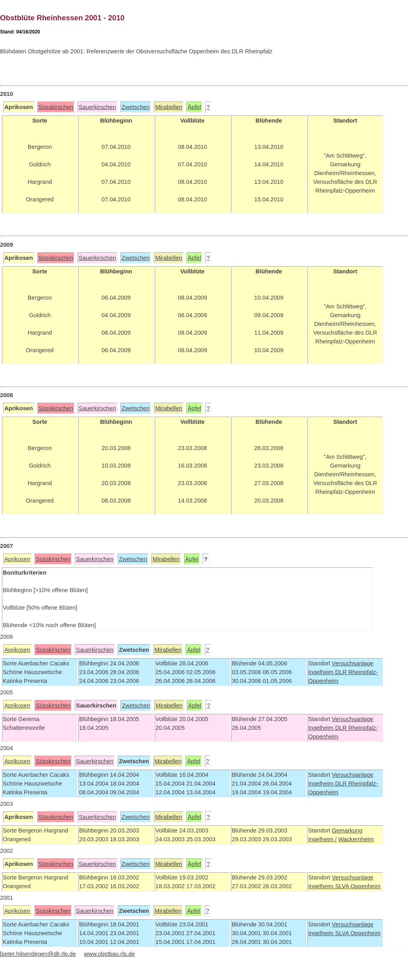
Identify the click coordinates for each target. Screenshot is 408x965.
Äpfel (194, 107)
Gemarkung (347, 830)
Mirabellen (168, 107)
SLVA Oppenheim (358, 886)
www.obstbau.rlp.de (109, 954)
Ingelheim (321, 672)
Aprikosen (17, 559)
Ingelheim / (322, 839)
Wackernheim (356, 839)
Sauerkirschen (97, 107)
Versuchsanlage (352, 663)
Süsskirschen (56, 107)
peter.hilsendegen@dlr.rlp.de (39, 954)
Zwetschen (136, 107)
